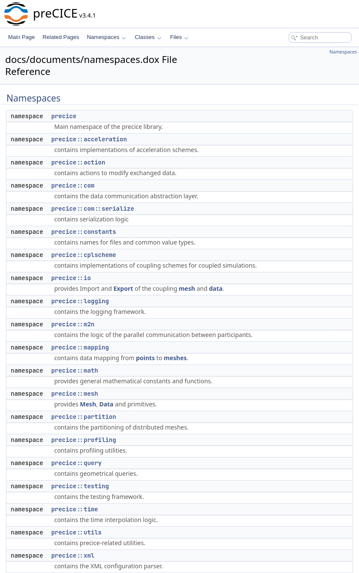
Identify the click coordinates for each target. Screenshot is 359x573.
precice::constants (83, 232)
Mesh (88, 404)
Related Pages (60, 37)
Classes (148, 37)
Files (179, 37)
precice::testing (80, 486)
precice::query (76, 463)
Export (123, 288)
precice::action (78, 162)
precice (63, 116)
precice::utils (76, 532)
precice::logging (80, 301)
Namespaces (106, 37)
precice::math (74, 370)
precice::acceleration (89, 139)
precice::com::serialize (92, 208)
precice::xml (72, 555)
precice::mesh (74, 393)
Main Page (21, 37)
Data (106, 404)
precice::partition (83, 417)
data (216, 288)
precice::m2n (72, 324)
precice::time (74, 509)
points (145, 358)
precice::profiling (83, 440)
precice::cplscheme (83, 255)
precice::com (72, 185)
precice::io (71, 278)
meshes (175, 358)
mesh (187, 288)
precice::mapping (80, 347)
